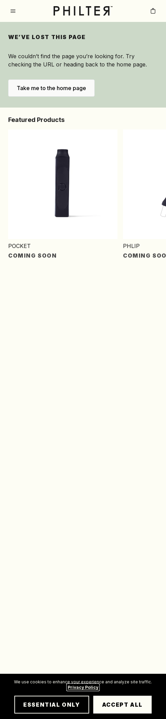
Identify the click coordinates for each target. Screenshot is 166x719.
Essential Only (51, 704)
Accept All (122, 704)
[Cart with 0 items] (153, 10)
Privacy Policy (83, 687)
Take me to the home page (51, 88)
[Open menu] (12, 10)
